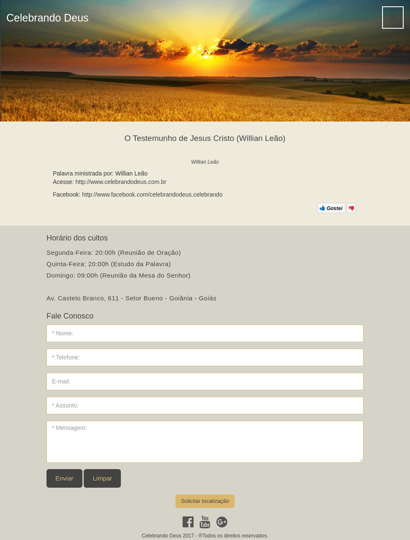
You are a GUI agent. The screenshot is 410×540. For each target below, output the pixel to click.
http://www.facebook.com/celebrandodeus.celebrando (152, 194)
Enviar (64, 478)
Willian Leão (205, 162)
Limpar (102, 478)
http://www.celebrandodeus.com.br (121, 181)
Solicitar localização (205, 501)
